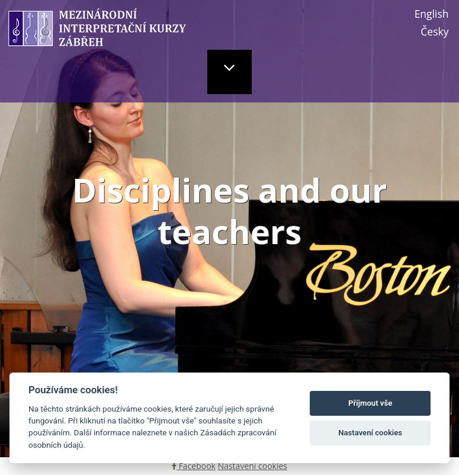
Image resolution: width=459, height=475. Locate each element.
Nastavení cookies (252, 465)
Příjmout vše (370, 403)
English (432, 14)
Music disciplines (105, 364)
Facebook (194, 465)
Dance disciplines (284, 364)
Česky (434, 31)
